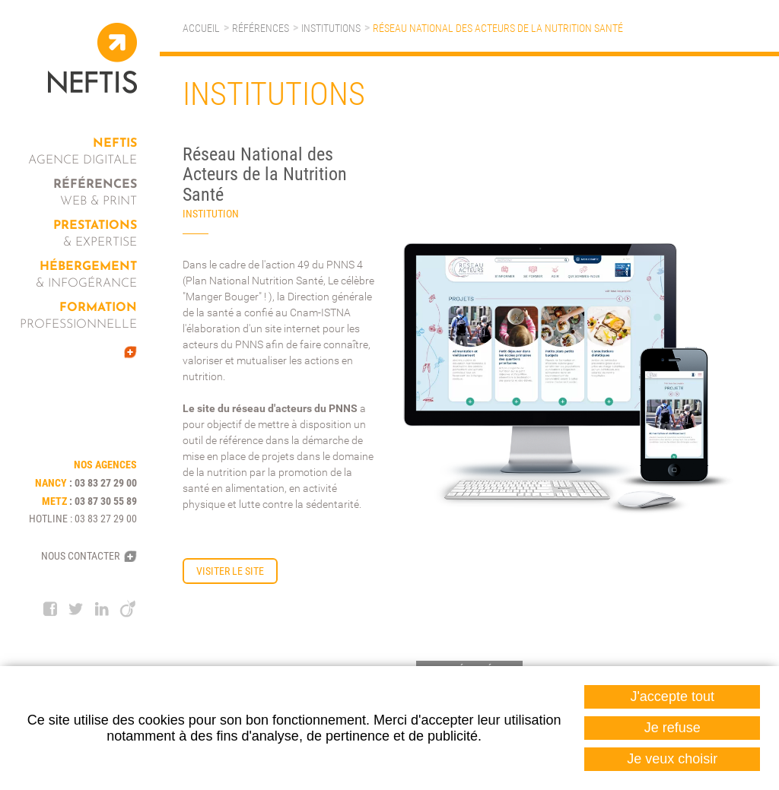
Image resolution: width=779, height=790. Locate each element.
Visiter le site (230, 571)
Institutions (331, 28)
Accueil (201, 28)
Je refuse (672, 727)
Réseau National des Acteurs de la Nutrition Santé (498, 28)
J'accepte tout (672, 696)
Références (260, 28)
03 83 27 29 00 (106, 483)
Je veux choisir (672, 758)
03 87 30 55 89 (106, 501)
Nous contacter (80, 556)
